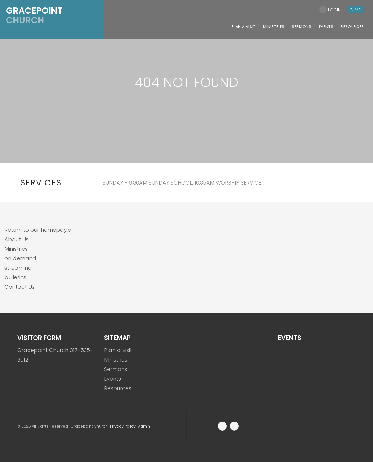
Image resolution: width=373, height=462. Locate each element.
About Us (16, 239)
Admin (144, 426)
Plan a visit (118, 350)
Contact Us (19, 287)
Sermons (115, 369)
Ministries (16, 249)
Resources (117, 388)
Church (34, 15)
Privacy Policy (123, 426)
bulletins (15, 277)
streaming (18, 268)
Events (112, 378)
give (355, 10)
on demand (20, 258)
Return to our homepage (37, 230)
